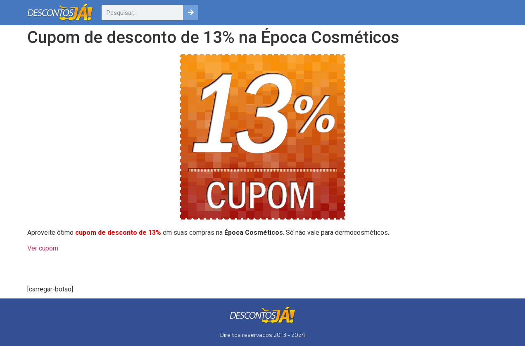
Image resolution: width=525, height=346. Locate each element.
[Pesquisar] (190, 12)
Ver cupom (42, 248)
